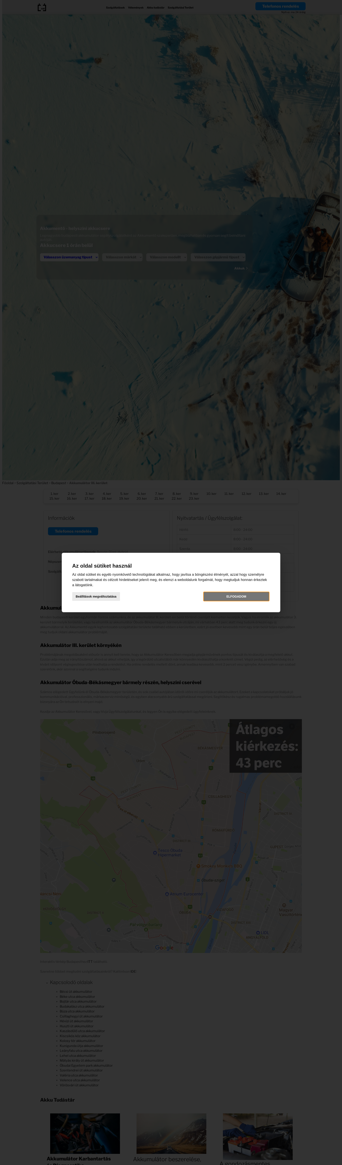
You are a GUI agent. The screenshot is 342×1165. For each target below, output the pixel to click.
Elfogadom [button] (229, 596)
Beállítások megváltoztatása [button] (107, 596)
